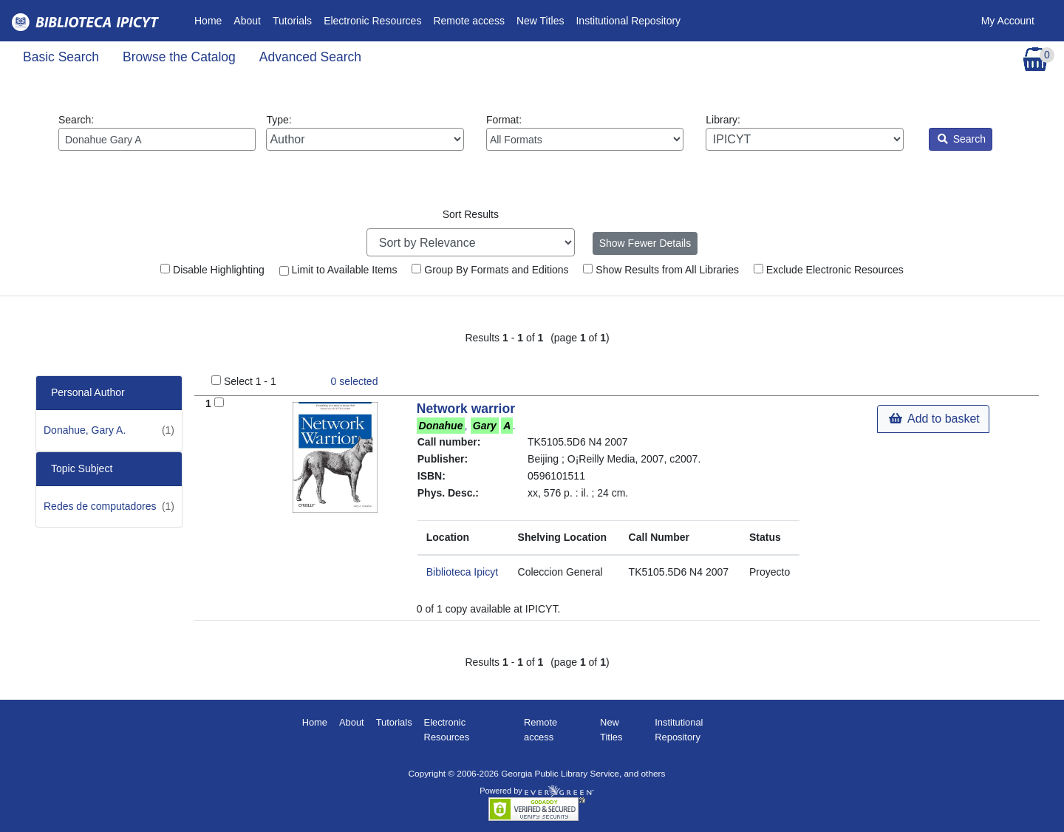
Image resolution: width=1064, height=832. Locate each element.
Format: (584, 132)
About (247, 21)
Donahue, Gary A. (85, 430)
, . (466, 425)
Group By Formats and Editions (490, 270)
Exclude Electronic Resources (829, 270)
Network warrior (466, 408)
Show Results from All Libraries (661, 270)
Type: (364, 132)
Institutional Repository (628, 21)
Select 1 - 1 (250, 381)
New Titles (540, 21)
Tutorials (292, 21)
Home (211, 20)
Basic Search (61, 57)
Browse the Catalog (179, 57)
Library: (804, 132)
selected (354, 381)
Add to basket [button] (934, 418)
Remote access (468, 21)
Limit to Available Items (338, 270)
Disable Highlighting (212, 270)
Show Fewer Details (645, 243)
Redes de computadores (100, 506)
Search (962, 139)
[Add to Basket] (219, 402)
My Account (1007, 21)
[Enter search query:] (157, 139)
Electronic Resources (372, 21)
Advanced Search (310, 57)
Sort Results (471, 214)
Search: (157, 132)
